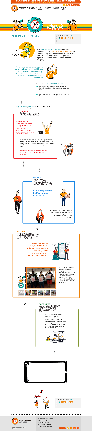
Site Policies (14, 428)
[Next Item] (54, 278)
